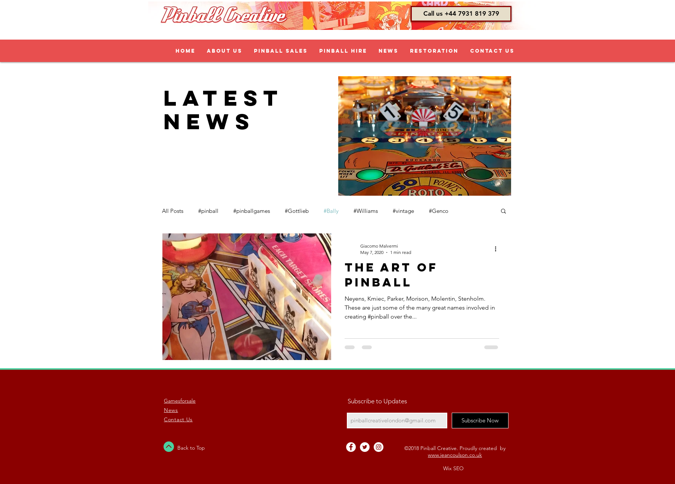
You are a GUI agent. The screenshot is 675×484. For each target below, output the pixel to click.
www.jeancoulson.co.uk (455, 455)
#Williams (366, 210)
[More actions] (498, 248)
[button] (461, 14)
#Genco (438, 210)
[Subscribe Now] (480, 420)
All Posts (172, 210)
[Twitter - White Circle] (365, 447)
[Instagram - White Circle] (378, 447)
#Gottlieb (297, 210)
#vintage (403, 210)
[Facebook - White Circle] (351, 447)
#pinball (208, 210)
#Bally (331, 210)
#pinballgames (251, 210)
